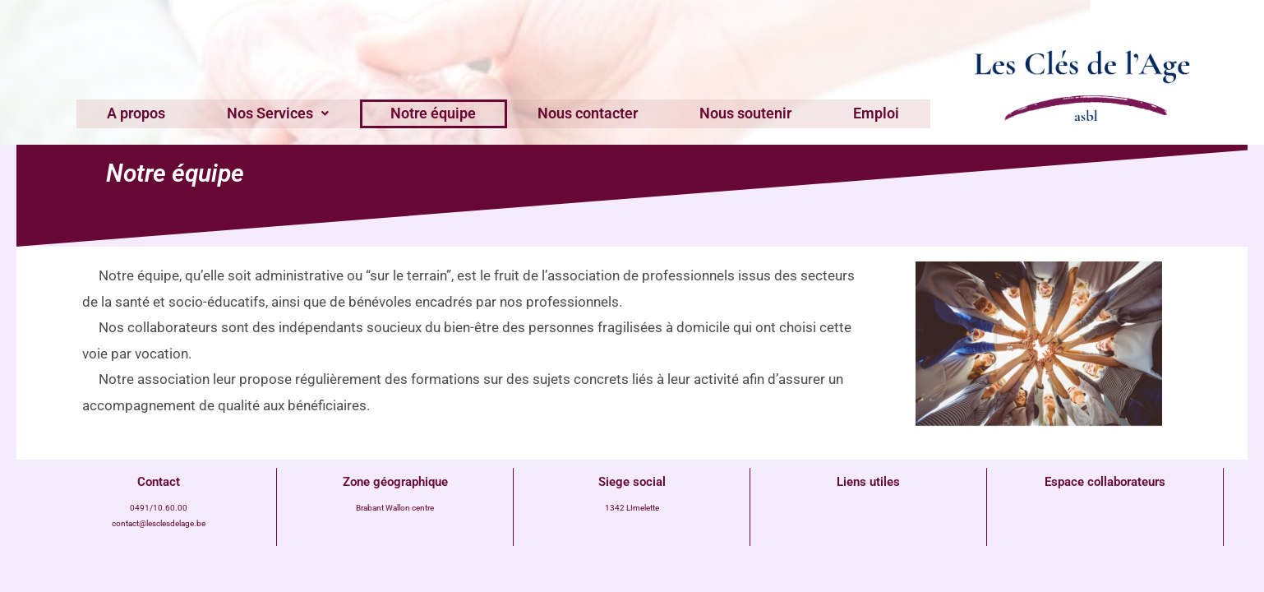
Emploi (854, 112)
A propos (159, 112)
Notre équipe (438, 112)
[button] (292, 112)
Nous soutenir (732, 112)
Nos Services (292, 112)
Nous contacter (583, 112)
